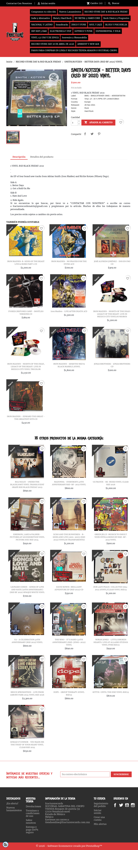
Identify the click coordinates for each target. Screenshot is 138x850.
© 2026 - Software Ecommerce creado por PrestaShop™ (69, 845)
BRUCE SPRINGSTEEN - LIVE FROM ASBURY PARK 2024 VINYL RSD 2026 (27, 693)
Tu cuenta (99, 798)
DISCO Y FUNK (78, 24)
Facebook (117, 805)
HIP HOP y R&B (39, 31)
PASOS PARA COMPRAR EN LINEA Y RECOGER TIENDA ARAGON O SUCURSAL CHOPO (74, 50)
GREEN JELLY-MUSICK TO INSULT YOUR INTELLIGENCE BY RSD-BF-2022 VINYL (110, 537)
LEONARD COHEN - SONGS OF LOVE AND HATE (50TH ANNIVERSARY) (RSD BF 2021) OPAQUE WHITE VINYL (27, 589)
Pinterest (99, 134)
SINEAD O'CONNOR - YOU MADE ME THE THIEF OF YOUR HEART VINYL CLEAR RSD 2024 (27, 745)
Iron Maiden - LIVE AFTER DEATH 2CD (69, 311)
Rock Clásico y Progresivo (116, 18)
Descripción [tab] (19, 156)
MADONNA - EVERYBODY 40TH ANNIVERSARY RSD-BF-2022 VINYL (69, 483)
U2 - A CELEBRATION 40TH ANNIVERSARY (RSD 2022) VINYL (27, 640)
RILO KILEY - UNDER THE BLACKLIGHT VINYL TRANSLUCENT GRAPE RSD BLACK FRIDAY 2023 (27, 484)
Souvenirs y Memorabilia (74, 37)
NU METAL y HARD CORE (87, 18)
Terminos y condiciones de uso (32, 813)
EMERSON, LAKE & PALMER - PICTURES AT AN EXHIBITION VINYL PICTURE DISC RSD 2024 (27, 537)
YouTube (129, 805)
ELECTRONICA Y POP (60, 31)
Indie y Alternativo (40, 18)
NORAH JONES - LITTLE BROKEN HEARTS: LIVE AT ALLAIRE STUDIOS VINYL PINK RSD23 (111, 642)
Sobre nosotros (31, 821)
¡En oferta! (12, 803)
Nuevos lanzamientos (14, 809)
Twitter (122, 805)
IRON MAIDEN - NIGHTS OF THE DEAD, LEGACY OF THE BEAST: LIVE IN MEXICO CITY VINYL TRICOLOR (26, 366)
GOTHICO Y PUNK (83, 31)
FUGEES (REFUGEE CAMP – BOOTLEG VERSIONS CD (25, 312)
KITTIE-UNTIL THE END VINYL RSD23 (111, 692)
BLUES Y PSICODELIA (116, 24)
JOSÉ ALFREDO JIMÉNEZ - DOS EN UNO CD (112, 262)
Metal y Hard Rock (62, 18)
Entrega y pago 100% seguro (32, 830)
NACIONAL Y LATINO (42, 24)
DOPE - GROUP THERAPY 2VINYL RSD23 (69, 693)
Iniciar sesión (97, 811)
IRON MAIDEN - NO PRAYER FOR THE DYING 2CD (69, 262)
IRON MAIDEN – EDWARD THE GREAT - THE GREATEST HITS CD (26, 417)
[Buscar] (119, 3)
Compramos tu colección (43, 11)
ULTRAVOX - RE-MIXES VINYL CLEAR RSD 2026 (111, 483)
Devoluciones (33, 806)
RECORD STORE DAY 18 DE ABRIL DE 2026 (52, 44)
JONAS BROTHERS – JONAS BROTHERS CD (112, 365)
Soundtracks (62, 24)
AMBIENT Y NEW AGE (88, 44)
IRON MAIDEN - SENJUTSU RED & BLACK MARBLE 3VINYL (69, 365)
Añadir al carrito (98, 122)
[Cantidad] (74, 122)
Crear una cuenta (99, 818)
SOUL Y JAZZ (95, 24)
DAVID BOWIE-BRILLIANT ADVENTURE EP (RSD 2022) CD (69, 588)
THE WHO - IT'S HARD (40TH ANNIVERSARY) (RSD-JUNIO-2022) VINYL (69, 642)
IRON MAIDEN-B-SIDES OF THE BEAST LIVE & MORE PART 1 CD (25, 262)
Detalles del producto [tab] (41, 156)
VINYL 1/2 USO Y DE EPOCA (45, 37)
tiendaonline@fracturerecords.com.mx (67, 822)
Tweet (92, 134)
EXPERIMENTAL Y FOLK (108, 31)
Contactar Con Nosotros (19, 3)
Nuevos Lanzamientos (70, 11)
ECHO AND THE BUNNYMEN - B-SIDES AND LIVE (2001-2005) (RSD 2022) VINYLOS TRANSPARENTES (69, 537)
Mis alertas (100, 824)
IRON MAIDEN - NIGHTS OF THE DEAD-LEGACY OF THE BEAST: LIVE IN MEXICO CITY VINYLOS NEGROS (112, 314)
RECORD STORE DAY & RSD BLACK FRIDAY (106, 11)
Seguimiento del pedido (101, 805)
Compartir (85, 134)
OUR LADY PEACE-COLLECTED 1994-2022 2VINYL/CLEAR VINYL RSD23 (110, 588)
